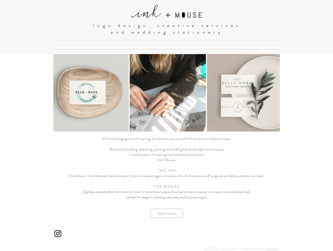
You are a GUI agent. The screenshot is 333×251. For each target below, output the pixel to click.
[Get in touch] (166, 213)
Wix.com (272, 248)
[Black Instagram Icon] (57, 233)
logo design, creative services (167, 25)
